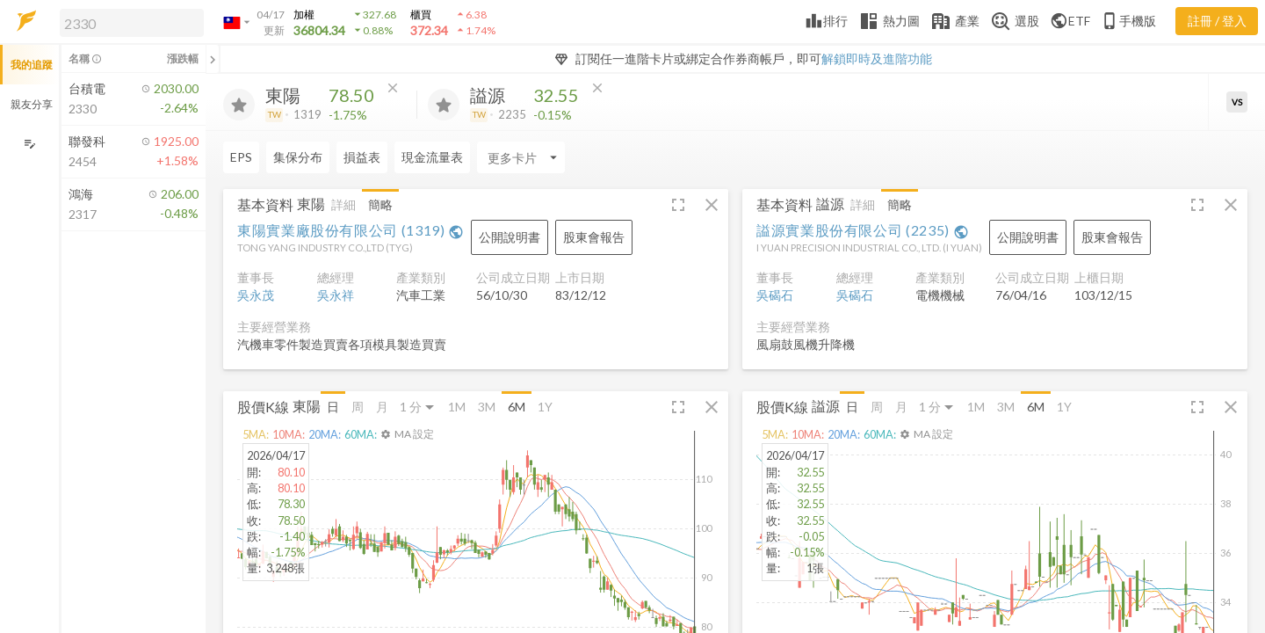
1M (457, 406)
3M (486, 406)
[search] (132, 23)
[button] (128, 22)
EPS (241, 156)
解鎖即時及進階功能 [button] (876, 58)
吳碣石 (774, 294)
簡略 (380, 204)
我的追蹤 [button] (32, 64)
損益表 (361, 156)
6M (516, 406)
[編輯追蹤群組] (29, 144)
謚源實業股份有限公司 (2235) (862, 230)
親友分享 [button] (32, 104)
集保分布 (297, 156)
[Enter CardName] (521, 157)
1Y (545, 406)
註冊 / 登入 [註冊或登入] (1217, 20)
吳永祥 (335, 294)
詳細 (343, 204)
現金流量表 (432, 156)
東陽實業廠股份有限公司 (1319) (350, 230)
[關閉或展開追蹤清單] (212, 59)
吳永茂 (255, 294)
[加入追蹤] (239, 104)
